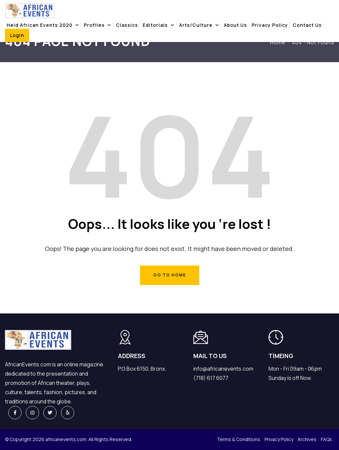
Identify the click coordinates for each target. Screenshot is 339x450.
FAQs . (327, 439)
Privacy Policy (270, 25)
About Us (235, 25)
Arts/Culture (196, 25)
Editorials (155, 25)
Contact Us (307, 25)
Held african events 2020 (40, 25)
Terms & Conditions (238, 439)
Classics (127, 25)
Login (17, 35)
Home (277, 42)
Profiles (94, 25)
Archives (307, 439)
